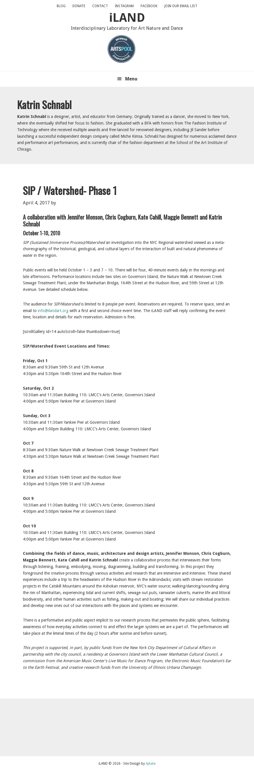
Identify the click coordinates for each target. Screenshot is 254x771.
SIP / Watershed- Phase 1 (70, 190)
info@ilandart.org (53, 310)
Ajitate (150, 764)
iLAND (127, 18)
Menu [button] (131, 79)
